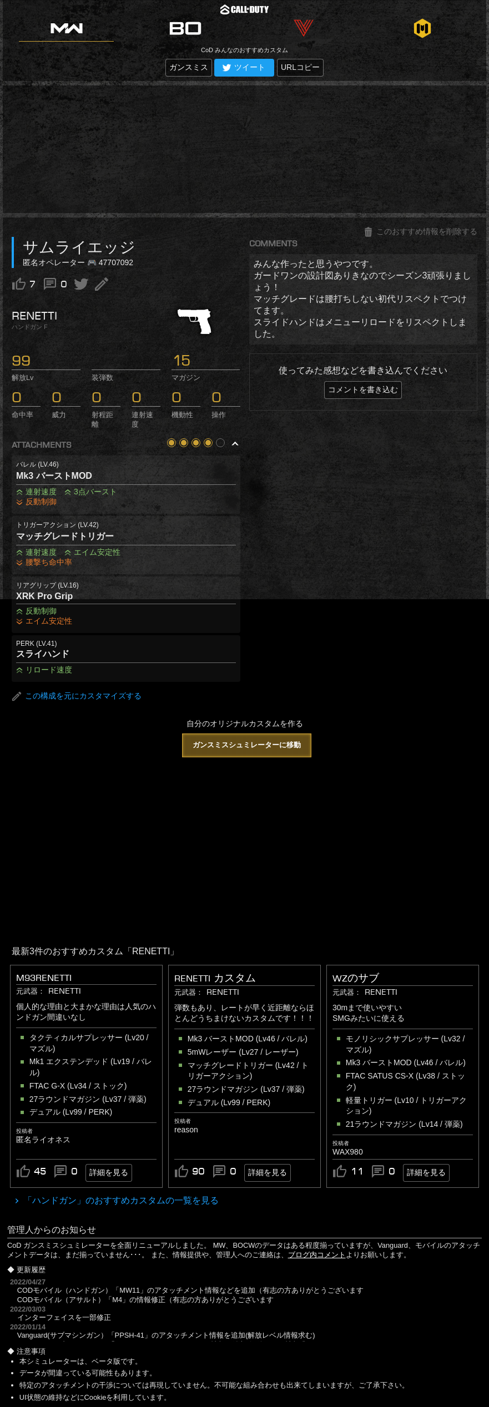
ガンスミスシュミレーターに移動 (247, 745)
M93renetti (44, 977)
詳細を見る (108, 1172)
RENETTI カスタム (215, 978)
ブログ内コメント (317, 1255)
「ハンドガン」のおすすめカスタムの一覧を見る (120, 1200)
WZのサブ (355, 978)
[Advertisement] (244, 149)
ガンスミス (188, 67)
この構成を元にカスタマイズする (77, 696)
